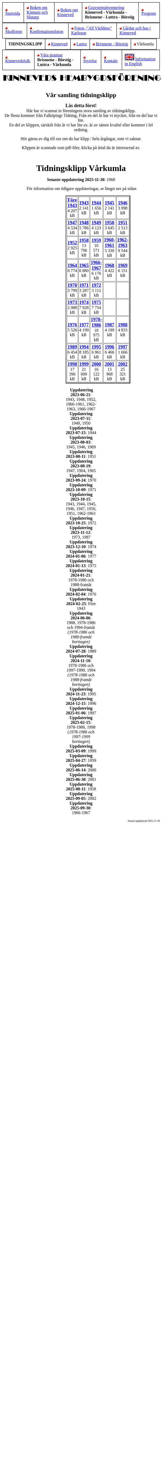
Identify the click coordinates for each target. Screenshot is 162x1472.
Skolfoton (13, 31)
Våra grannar (51, 55)
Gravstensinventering (106, 7)
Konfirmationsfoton (46, 31)
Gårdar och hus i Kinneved (135, 30)
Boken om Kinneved (67, 12)
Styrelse (90, 61)
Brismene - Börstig (112, 44)
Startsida (12, 13)
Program (148, 13)
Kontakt (111, 61)
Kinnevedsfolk (17, 61)
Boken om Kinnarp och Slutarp (37, 12)
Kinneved (59, 44)
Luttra (82, 44)
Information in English (140, 61)
